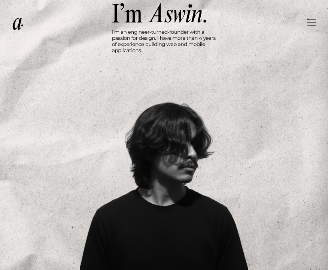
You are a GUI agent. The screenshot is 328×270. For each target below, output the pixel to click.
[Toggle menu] (311, 24)
